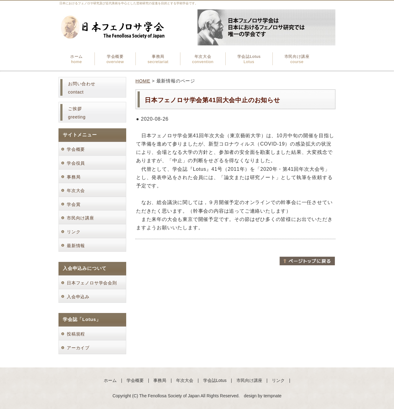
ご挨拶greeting (77, 112)
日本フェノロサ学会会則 (92, 282)
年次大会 (202, 59)
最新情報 (76, 245)
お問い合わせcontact (81, 87)
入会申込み (78, 296)
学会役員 (78, 163)
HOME (142, 80)
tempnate (272, 395)
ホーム (76, 59)
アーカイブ (78, 347)
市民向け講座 (297, 59)
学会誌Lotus (249, 59)
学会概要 (115, 59)
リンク (73, 231)
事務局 (157, 59)
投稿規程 (76, 333)
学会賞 (76, 204)
